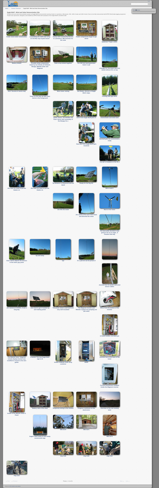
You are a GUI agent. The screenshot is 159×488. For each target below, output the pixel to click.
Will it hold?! (109, 188)
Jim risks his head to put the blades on (16, 189)
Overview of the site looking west (109, 409)
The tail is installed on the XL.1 (110, 162)
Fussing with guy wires (109, 96)
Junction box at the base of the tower (109, 358)
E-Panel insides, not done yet (109, 336)
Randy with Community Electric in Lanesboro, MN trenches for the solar (63, 38)
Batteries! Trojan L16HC (109, 42)
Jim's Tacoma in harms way (17, 91)
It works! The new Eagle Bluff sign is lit (39, 358)
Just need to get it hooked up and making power (39, 308)
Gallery (6, 8)
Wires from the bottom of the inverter (109, 308)
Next (122, 481)
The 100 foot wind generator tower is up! (86, 64)
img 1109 (86, 456)
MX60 (86, 362)
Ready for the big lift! (86, 183)
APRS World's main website (14, 486)
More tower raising (63, 91)
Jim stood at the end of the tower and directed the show (86, 215)
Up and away (40, 255)
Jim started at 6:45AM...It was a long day (17, 308)
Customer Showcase (16, 8)
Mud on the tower (109, 209)
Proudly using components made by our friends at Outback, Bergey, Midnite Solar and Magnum (39, 65)
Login (149, 1)
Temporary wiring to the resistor (63, 408)
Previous (14, 481)
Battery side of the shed (40, 408)
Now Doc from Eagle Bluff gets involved (86, 144)
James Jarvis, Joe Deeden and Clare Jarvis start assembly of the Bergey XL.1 (63, 119)
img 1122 (17, 475)
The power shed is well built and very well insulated (63, 308)
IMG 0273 (110, 436)
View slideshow (136, 10)
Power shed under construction (16, 37)
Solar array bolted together (63, 63)
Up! (63, 260)
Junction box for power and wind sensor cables (109, 285)
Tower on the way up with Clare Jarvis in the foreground (40, 97)
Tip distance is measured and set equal (63, 184)
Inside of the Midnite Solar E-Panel (16, 414)
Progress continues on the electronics (86, 409)
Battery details (16, 63)
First (7, 481)
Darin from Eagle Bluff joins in (86, 117)
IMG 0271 (86, 429)
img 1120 (110, 456)
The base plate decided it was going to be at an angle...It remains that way (109, 232)
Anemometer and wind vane (109, 117)
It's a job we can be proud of (86, 260)
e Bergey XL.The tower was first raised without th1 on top (109, 69)
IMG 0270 (63, 429)
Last (128, 481)
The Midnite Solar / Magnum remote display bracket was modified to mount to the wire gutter (16, 359)
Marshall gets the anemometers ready (109, 139)
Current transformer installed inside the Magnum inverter (109, 386)
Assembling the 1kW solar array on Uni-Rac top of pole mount (40, 37)
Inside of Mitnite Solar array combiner (63, 363)
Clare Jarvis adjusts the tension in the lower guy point (16, 261)
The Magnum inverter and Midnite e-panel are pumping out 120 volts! (86, 309)
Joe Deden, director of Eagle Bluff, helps (86, 92)
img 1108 (63, 456)
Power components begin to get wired (86, 37)
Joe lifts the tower (63, 209)
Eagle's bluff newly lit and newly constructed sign (40, 437)
